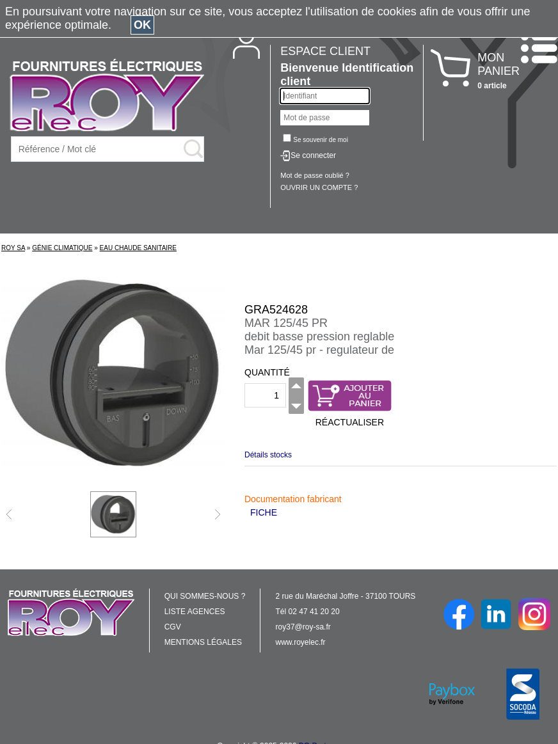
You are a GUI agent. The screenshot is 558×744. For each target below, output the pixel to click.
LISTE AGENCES (194, 611)
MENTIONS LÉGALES (203, 642)
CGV (172, 626)
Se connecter (313, 155)
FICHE (263, 512)
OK (142, 25)
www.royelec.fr (301, 642)
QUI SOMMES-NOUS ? (205, 596)
